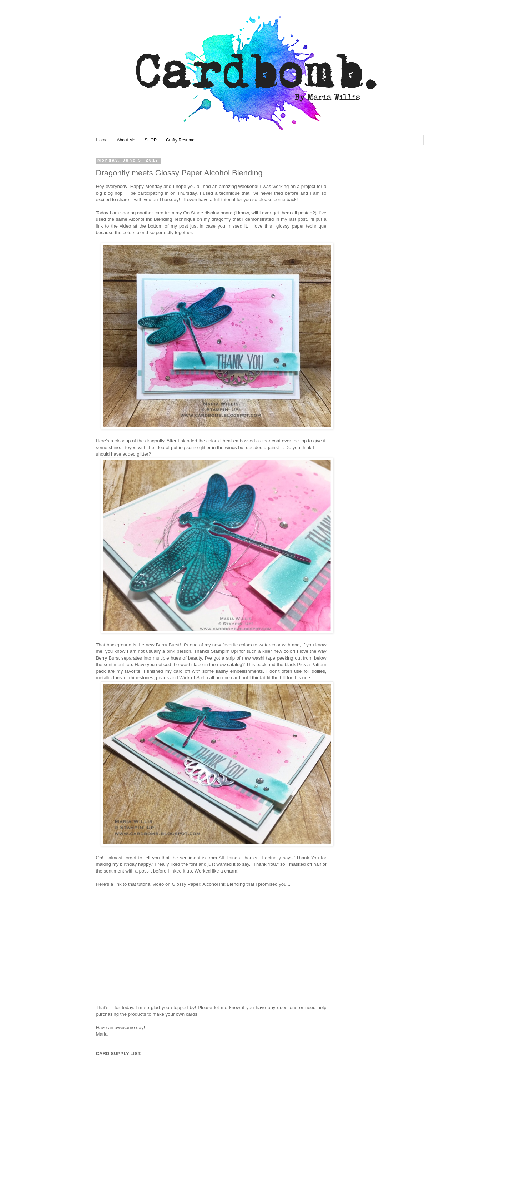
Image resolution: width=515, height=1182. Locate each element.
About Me (126, 140)
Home (102, 140)
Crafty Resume (180, 140)
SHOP (151, 140)
